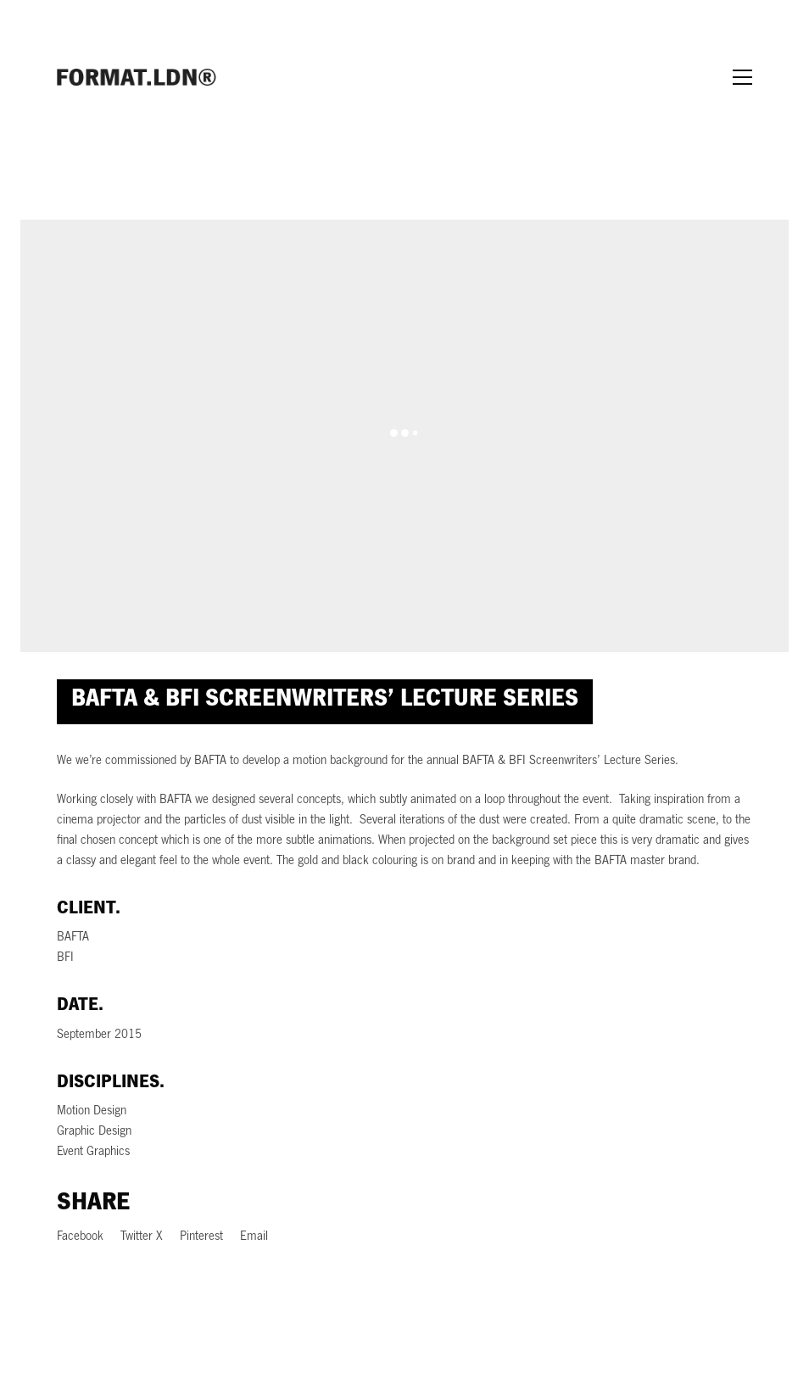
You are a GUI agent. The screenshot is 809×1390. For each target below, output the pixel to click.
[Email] (254, 1238)
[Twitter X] (141, 1238)
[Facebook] (80, 1238)
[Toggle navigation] (742, 77)
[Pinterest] (201, 1238)
